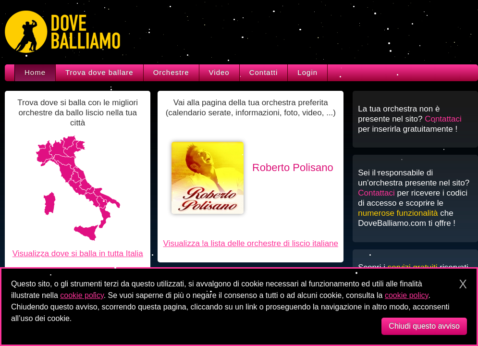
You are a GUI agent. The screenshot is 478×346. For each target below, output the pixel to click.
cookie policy (81, 295)
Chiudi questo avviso (424, 326)
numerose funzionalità (398, 213)
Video (219, 72)
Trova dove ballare (99, 72)
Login (307, 72)
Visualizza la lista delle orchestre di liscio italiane (250, 243)
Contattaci (443, 119)
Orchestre (171, 72)
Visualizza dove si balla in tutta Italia (77, 253)
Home (35, 72)
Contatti (263, 72)
